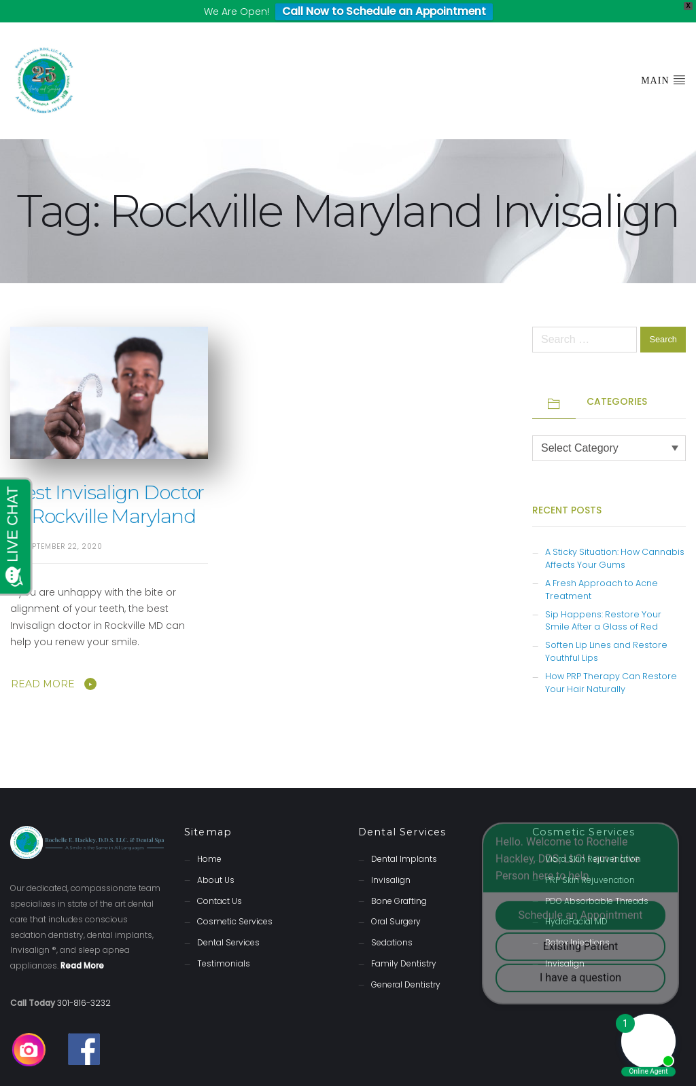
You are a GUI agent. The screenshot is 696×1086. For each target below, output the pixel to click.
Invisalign (391, 858)
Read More (43, 662)
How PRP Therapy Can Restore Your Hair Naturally (611, 661)
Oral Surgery (396, 899)
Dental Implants (404, 837)
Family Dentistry (403, 941)
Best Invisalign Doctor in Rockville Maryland (107, 482)
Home (209, 837)
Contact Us (219, 879)
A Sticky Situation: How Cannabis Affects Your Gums (614, 536)
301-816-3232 (84, 981)
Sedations (392, 920)
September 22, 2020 (63, 525)
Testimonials (223, 941)
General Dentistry (405, 963)
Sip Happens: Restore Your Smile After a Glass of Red (603, 599)
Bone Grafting (399, 879)
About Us (215, 858)
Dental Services (228, 920)
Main (663, 58)
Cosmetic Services (235, 899)
